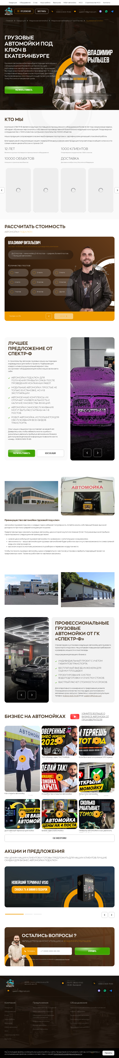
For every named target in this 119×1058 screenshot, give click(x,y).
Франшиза (57, 2)
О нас (35, 2)
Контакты (106, 2)
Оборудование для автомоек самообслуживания (43, 1016)
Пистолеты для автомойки (79, 1019)
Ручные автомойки (40, 1025)
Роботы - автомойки (77, 1011)
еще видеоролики (59, 838)
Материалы (42, 11)
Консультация (50, 453)
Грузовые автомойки (40, 1029)
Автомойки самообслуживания (44, 1007)
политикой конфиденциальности (68, 1054)
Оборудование (25, 2)
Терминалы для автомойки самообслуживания (87, 1007)
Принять (108, 1053)
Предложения (24, 11)
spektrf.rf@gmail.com (87, 12)
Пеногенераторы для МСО (80, 1027)
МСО (81, 2)
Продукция (13, 2)
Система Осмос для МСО (79, 1023)
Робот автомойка (70, 2)
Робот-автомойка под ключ (43, 1011)
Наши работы (45, 2)
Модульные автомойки (41, 1021)
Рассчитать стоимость (23, 90)
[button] (87, 453)
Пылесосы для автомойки (79, 1015)
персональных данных (62, 959)
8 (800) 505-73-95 (64, 12)
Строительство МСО (92, 2)
